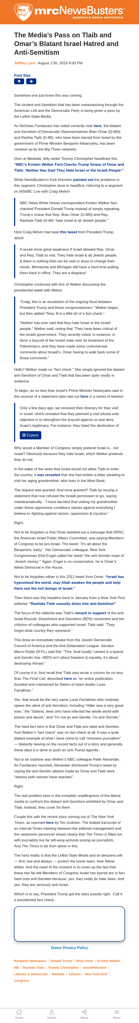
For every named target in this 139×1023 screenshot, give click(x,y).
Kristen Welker (108, 961)
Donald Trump (61, 961)
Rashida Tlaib (33, 967)
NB (16, 967)
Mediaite (58, 974)
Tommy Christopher (63, 967)
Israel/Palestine (94, 967)
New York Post (96, 974)
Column (75, 974)
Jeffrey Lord (24, 63)
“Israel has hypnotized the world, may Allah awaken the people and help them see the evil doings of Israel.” (69, 583)
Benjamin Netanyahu (30, 961)
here (84, 396)
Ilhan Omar (84, 961)
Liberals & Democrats (31, 974)
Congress (21, 980)
